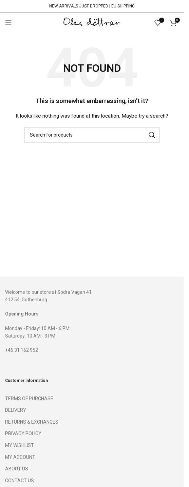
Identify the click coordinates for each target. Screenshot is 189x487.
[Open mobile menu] (8, 22)
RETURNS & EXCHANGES (31, 422)
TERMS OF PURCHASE (29, 398)
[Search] (92, 135)
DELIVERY (15, 410)
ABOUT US (16, 468)
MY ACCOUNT (20, 457)
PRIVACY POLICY (23, 433)
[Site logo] (92, 22)
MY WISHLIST (19, 445)
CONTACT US (19, 480)
